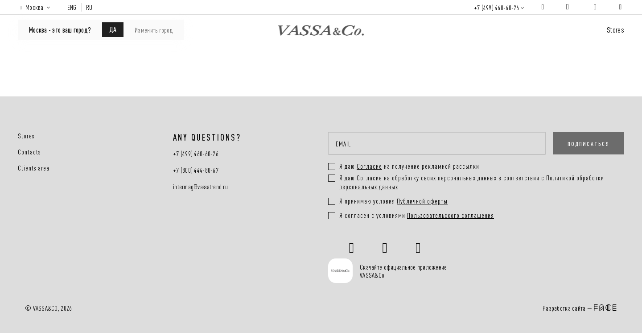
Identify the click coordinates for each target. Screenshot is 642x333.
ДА (112, 29)
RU (89, 7)
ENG (72, 7)
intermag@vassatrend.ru (200, 187)
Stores (615, 29)
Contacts (29, 151)
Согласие (369, 177)
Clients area (33, 167)
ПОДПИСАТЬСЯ (588, 143)
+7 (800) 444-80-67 (195, 170)
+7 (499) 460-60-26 (496, 7)
